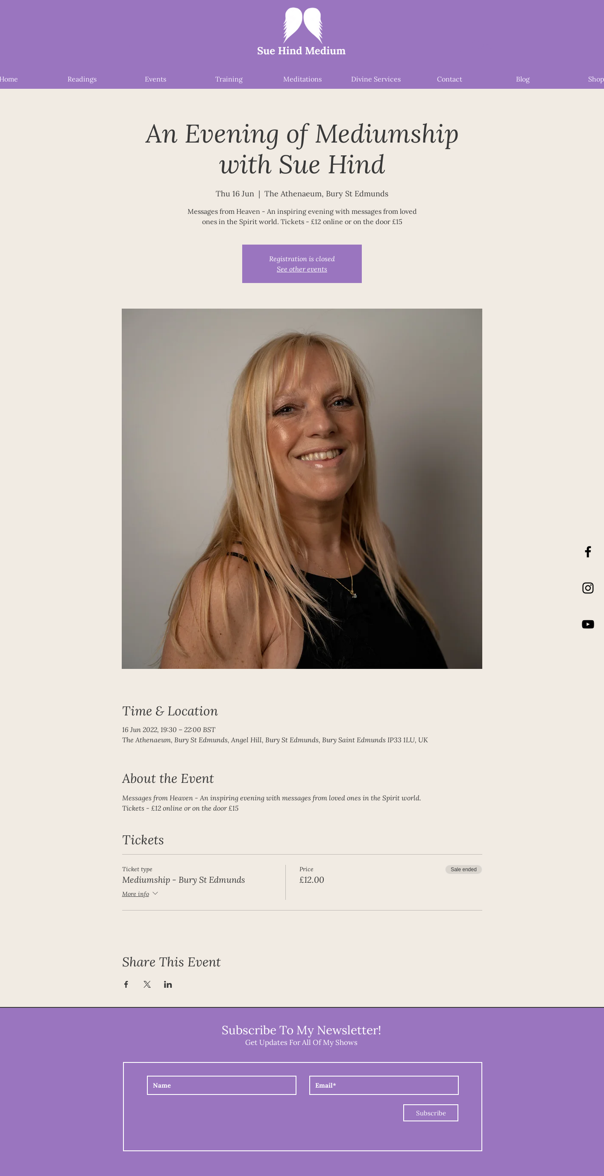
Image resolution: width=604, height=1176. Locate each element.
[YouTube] (588, 624)
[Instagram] (588, 588)
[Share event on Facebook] (126, 984)
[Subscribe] (430, 1112)
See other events (302, 268)
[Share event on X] (147, 984)
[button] (479, 45)
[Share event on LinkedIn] (168, 984)
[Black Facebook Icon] (588, 551)
